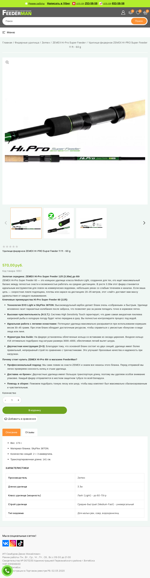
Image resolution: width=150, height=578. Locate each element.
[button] (144, 223)
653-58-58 (111, 3)
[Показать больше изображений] (7, 62)
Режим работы (35, 3)
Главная (7, 42)
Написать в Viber (58, 3)
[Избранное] (138, 12)
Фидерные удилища (27, 42)
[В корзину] (34, 410)
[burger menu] (8, 32)
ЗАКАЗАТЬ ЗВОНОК (8, 570)
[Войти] (123, 12)
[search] (139, 21)
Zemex (46, 42)
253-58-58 (84, 3)
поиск (9, 21)
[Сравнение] (131, 12)
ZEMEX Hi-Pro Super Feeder (69, 42)
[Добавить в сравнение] (20, 418)
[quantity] (12, 400)
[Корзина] (145, 12)
